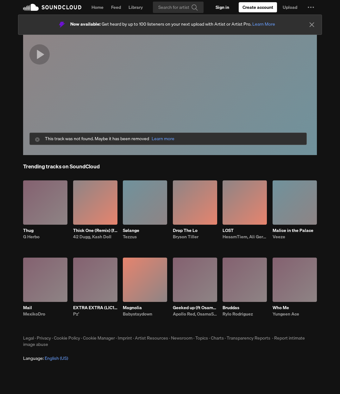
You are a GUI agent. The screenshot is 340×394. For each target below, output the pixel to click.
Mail (27, 307)
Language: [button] (45, 358)
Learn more (163, 138)
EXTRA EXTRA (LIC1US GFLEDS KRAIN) (95, 307)
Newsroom (181, 338)
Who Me (281, 307)
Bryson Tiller (185, 237)
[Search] (178, 7)
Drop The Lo (185, 230)
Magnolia (132, 307)
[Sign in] (222, 7)
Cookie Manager (99, 338)
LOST (228, 230)
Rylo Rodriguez (238, 314)
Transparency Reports (248, 338)
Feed (116, 7)
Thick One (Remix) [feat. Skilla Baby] (95, 230)
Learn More (263, 24)
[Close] (311, 24)
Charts (217, 338)
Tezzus (130, 237)
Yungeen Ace (286, 314)
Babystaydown (137, 314)
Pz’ (76, 314)
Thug (28, 230)
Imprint (125, 338)
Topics (201, 338)
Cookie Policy (67, 338)
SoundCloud (52, 7)
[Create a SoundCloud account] (258, 7)
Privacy (44, 338)
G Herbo (31, 237)
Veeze (279, 237)
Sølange (131, 230)
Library (136, 7)
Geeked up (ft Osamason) (195, 307)
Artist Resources (151, 338)
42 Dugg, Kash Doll (92, 237)
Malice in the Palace (293, 230)
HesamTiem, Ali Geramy (245, 237)
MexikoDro (34, 314)
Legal (28, 338)
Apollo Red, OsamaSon (195, 314)
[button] (311, 7)
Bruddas (231, 307)
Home (97, 7)
